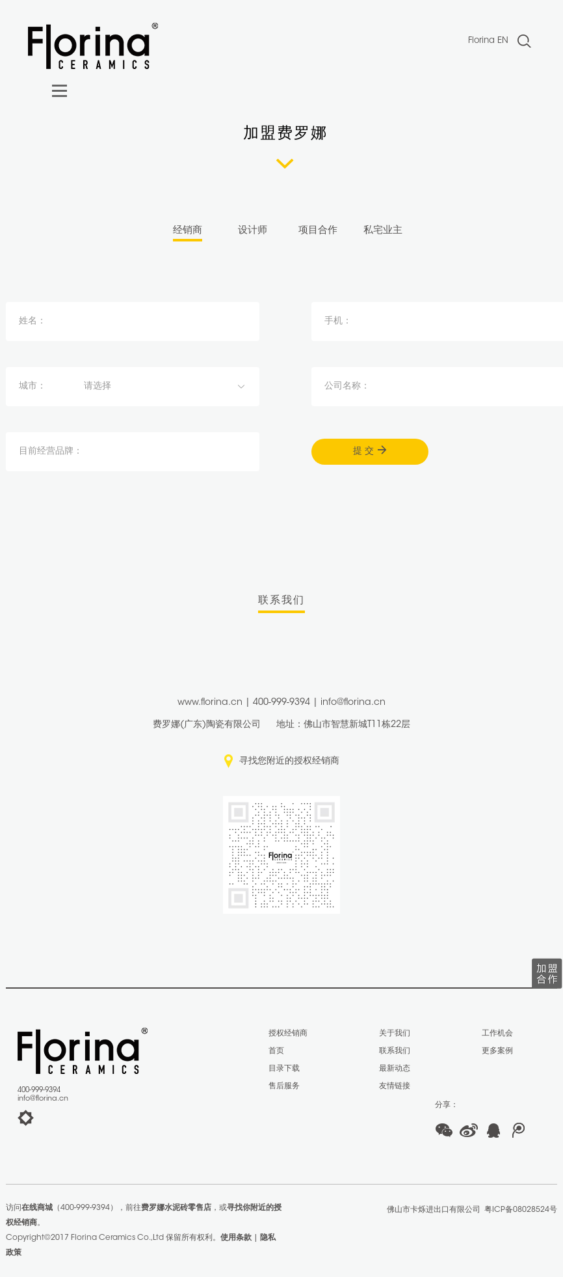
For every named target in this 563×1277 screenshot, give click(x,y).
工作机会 (497, 1033)
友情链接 (394, 1086)
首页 (276, 1051)
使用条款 (236, 1238)
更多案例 (497, 1051)
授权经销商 (288, 1033)
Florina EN (488, 40)
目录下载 (284, 1069)
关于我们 (394, 1033)
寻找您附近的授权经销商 (289, 761)
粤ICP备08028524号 (520, 1210)
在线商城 (37, 1208)
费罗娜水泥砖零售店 (176, 1208)
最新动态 (394, 1069)
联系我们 (394, 1051)
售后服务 (284, 1086)
